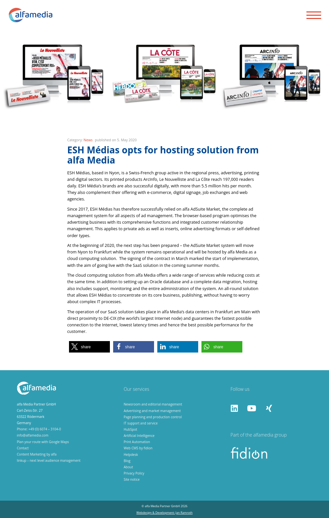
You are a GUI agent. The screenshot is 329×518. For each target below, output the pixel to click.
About (128, 467)
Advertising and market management (152, 410)
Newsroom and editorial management (153, 404)
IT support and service (141, 423)
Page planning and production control (153, 417)
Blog (127, 460)
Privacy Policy (134, 473)
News (88, 140)
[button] (89, 347)
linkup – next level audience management (49, 460)
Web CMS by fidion (138, 448)
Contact (23, 448)
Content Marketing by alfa (37, 454)
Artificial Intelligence (139, 435)
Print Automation (137, 442)
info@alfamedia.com (33, 435)
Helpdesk (131, 454)
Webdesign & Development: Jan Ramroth (164, 512)
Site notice (132, 479)
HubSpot (130, 429)
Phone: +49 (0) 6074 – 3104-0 (39, 429)
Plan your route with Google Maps (43, 442)
